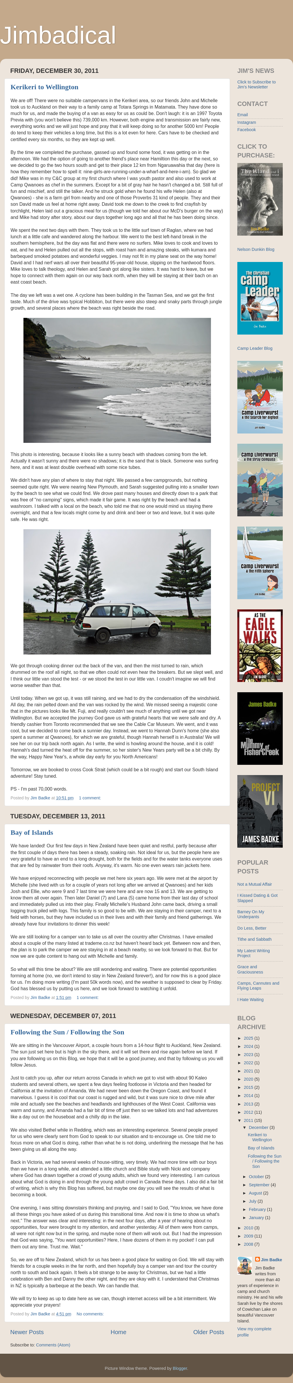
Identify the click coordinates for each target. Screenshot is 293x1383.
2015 (249, 1087)
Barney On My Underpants (250, 914)
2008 (249, 1244)
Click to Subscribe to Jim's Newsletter (256, 84)
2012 (249, 1112)
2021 (249, 1071)
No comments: (91, 1314)
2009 (249, 1236)
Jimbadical (58, 35)
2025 (249, 1038)
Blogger (180, 1368)
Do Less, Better (251, 928)
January (257, 1217)
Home (119, 1332)
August (256, 1193)
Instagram (246, 122)
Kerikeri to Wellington (45, 87)
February (258, 1209)
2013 (249, 1104)
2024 (249, 1046)
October (257, 1176)
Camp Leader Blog (254, 348)
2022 (249, 1062)
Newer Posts (27, 1332)
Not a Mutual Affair (254, 884)
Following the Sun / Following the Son (67, 1032)
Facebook (246, 129)
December (259, 1127)
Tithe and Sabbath (254, 939)
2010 (249, 1228)
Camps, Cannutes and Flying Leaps (258, 985)
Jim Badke (271, 1259)
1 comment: (90, 798)
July (253, 1201)
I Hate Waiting (250, 999)
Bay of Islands (32, 832)
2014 (249, 1095)
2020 (249, 1079)
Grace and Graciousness (250, 969)
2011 (249, 1120)
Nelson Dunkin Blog (255, 249)
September (260, 1185)
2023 (249, 1054)
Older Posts (208, 1332)
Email (242, 114)
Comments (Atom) (53, 1345)
